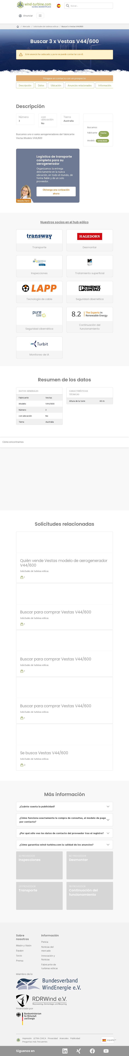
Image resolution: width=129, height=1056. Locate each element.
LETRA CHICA (39, 1038)
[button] (59, 6)
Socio (19, 955)
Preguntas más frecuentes (34, 1041)
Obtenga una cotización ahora (56, 191)
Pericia (44, 941)
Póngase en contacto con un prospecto (64, 78)
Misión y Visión (23, 945)
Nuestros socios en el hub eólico (64, 222)
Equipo (20, 950)
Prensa (19, 960)
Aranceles (64, 1038)
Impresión (27, 1038)
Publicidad (75, 1038)
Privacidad (53, 1038)
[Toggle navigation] (40, 15)
